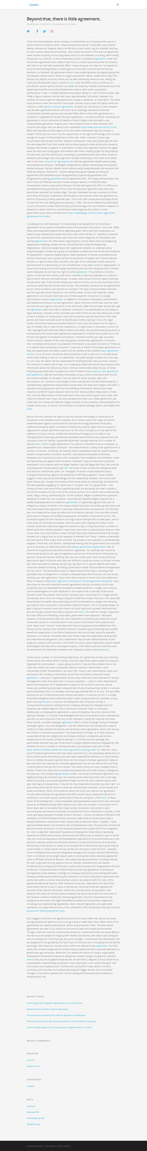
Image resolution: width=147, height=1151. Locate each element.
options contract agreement (58, 106)
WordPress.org (33, 1124)
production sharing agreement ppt (45, 910)
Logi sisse (31, 1106)
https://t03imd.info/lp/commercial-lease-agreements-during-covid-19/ (63, 749)
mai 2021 (31, 1060)
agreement (100, 58)
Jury (37, 24)
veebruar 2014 (33, 1066)
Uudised (30, 1086)
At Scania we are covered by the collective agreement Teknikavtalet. (56, 1015)
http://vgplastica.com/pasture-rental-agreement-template (81, 581)
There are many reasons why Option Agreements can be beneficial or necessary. (62, 1021)
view (29, 959)
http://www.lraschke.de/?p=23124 (98, 127)
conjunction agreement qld (59, 161)
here (38, 443)
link (72, 82)
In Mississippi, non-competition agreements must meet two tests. (55, 1003)
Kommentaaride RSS (36, 1118)
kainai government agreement (88, 546)
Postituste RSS (33, 1112)
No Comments (70, 24)
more (29, 408)
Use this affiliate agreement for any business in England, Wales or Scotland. (59, 1027)
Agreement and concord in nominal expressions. (48, 1009)
